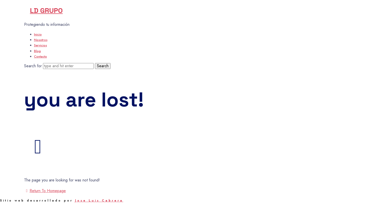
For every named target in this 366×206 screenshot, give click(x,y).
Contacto (40, 56)
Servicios (40, 45)
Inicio (38, 34)
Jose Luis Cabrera (99, 200)
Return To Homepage (45, 191)
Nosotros (40, 39)
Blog (37, 51)
